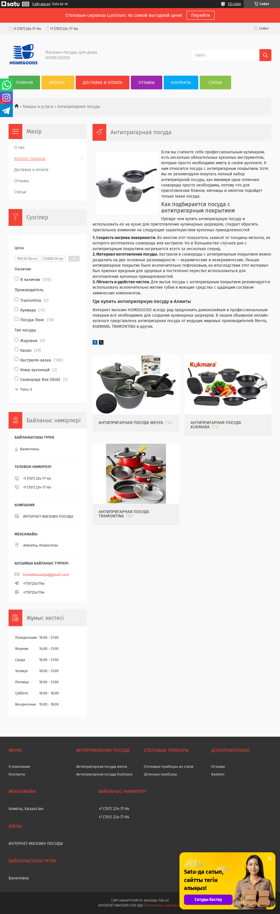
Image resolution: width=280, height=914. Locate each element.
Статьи (215, 82)
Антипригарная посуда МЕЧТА (131, 422)
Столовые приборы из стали (168, 766)
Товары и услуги (38, 106)
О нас (19, 147)
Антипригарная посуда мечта (101, 766)
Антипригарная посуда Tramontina (124, 514)
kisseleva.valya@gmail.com (46, 574)
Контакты (181, 82)
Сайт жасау (41, 4)
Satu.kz (164, 900)
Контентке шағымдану (164, 905)
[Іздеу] (265, 55)
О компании (19, 766)
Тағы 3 (26, 389)
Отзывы (147, 82)
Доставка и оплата (102, 82)
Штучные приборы (160, 774)
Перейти (200, 15)
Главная (24, 82)
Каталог (57, 82)
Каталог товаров (29, 158)
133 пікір (234, 4)
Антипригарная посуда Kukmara (104, 774)
